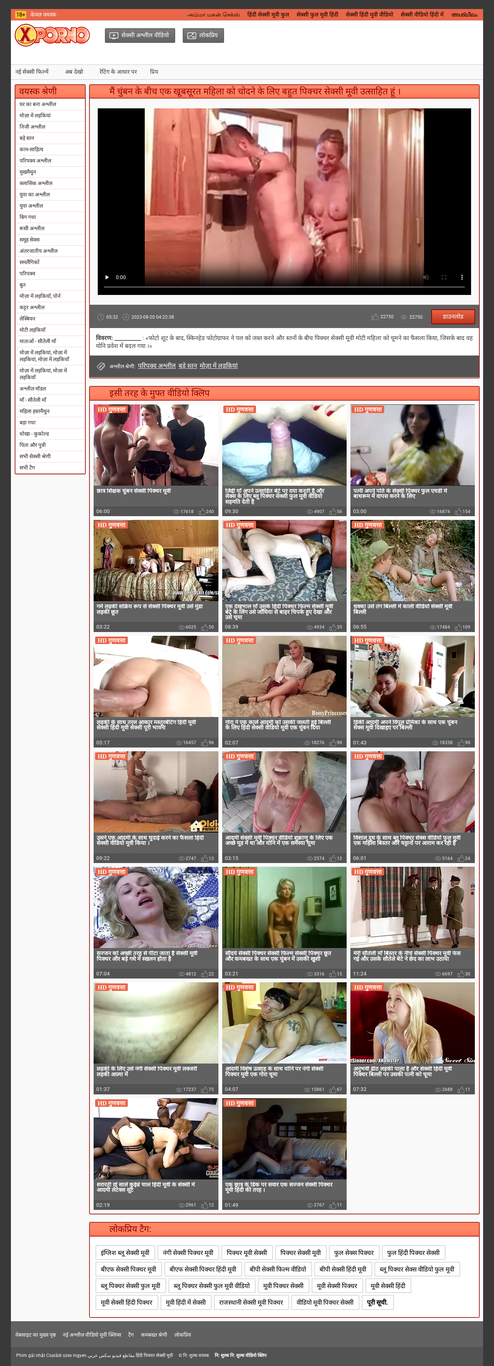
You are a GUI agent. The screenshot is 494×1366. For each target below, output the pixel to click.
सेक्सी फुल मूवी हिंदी (317, 14)
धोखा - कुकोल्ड (34, 434)
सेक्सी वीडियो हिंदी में (422, 14)
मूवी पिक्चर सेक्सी (283, 1286)
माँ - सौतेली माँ (33, 400)
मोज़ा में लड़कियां (35, 115)
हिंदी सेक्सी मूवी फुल (268, 14)
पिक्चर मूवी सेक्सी (247, 1253)
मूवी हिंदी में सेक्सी (186, 1302)
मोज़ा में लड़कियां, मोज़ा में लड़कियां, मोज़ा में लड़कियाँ (44, 355)
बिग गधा (28, 217)
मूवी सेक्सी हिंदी (388, 1286)
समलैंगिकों (29, 262)
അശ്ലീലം (464, 14)
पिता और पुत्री (33, 445)
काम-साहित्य (31, 149)
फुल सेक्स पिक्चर (354, 1253)
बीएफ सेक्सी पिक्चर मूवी (128, 1269)
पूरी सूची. (377, 1302)
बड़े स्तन (27, 138)
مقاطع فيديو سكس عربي (111, 1355)
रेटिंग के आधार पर (118, 71)
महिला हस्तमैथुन (35, 411)
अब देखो (74, 71)
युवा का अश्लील (35, 194)
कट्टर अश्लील (32, 307)
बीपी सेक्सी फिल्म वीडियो (278, 1269)
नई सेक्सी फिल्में (31, 71)
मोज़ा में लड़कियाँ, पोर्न (40, 296)
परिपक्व (27, 273)
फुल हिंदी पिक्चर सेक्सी (413, 1253)
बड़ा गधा (28, 422)
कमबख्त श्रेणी (154, 1335)
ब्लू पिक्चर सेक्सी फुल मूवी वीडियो (212, 1286)
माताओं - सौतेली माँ (38, 341)
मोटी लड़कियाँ (32, 330)
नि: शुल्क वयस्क (196, 1355)
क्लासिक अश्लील (36, 183)
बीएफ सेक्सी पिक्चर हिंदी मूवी (203, 1269)
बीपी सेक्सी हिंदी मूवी (343, 1269)
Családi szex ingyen (66, 1355)
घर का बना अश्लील (38, 104)
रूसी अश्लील (32, 228)
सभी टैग (27, 468)
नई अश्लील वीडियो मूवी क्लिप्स (92, 1335)
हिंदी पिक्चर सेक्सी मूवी (154, 1355)
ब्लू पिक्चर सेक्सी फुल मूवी (130, 1286)
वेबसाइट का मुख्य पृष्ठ (35, 1335)
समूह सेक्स (29, 240)
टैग (131, 1335)
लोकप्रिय (182, 1335)
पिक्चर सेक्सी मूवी (300, 1253)
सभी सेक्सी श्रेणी (35, 456)
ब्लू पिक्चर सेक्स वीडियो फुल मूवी (417, 1269)
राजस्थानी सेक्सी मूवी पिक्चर (251, 1302)
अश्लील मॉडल (33, 389)
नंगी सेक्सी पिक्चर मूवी (188, 1253)
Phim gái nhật (30, 1355)
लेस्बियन (27, 319)
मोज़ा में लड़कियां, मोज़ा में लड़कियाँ (43, 374)
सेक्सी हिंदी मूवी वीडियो (369, 14)
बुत (23, 285)
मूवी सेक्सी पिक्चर (337, 1286)
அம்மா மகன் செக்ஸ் (213, 14)
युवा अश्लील (31, 206)
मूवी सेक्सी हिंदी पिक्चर (126, 1302)
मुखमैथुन (28, 172)
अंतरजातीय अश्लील (39, 251)
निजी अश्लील (32, 127)
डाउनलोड (453, 316)
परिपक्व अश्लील (35, 161)
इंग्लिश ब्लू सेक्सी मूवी (125, 1253)
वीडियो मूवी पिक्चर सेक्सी (325, 1302)
